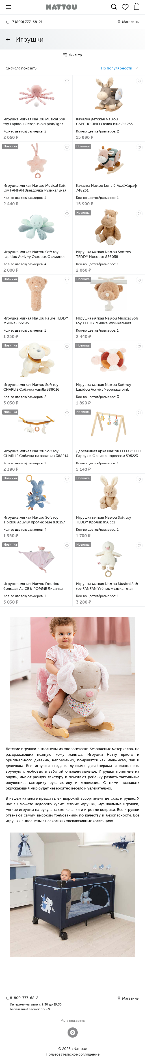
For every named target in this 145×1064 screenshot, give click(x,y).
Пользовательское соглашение (72, 1054)
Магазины (128, 22)
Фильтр (72, 55)
